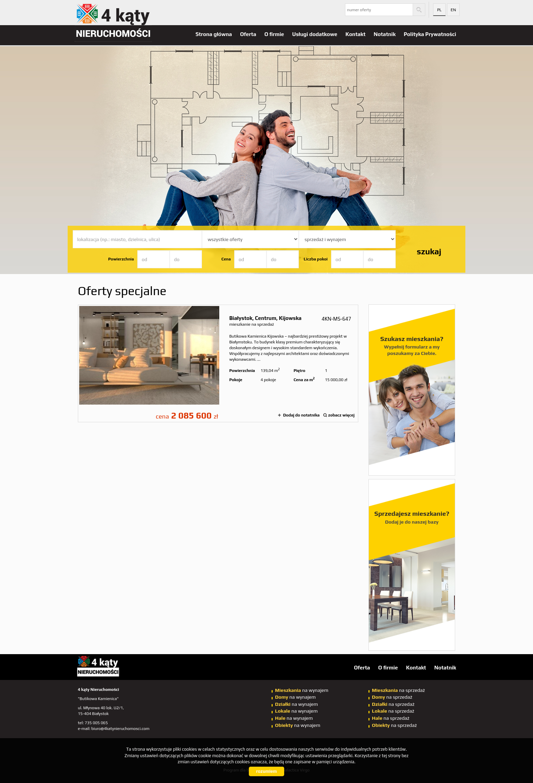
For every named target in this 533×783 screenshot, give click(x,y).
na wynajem (301, 690)
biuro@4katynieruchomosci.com (120, 728)
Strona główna (213, 34)
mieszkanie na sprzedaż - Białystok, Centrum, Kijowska (218, 363)
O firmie (274, 34)
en (453, 9)
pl (439, 9)
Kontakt (355, 34)
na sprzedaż (398, 690)
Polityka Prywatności (430, 34)
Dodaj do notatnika (301, 415)
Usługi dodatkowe (315, 34)
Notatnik (385, 34)
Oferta (248, 34)
